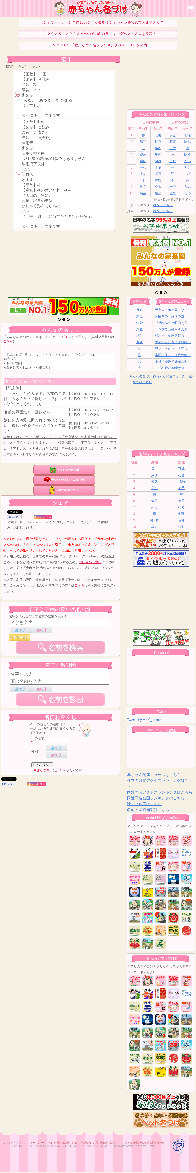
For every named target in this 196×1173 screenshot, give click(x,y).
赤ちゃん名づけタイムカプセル (64, 479)
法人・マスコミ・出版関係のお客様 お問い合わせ (137, 1142)
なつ (187, 193)
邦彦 (154, 507)
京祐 (143, 174)
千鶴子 (181, 481)
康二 (154, 468)
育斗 (139, 342)
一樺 (187, 174)
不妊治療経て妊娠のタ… (173, 361)
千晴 (158, 167)
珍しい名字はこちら (144, 804)
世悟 (143, 186)
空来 (158, 186)
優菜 (158, 193)
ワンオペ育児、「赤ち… (173, 348)
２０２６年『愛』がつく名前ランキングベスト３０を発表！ (101, 45)
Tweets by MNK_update (144, 720)
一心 (143, 167)
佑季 (181, 488)
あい (187, 161)
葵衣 (158, 148)
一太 (172, 148)
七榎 (158, 135)
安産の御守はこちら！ (64, 490)
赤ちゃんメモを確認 (64, 469)
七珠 (181, 513)
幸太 (154, 526)
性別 (34, 751)
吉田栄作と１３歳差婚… (173, 355)
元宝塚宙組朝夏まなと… (173, 310)
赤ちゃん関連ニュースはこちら (154, 775)
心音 (181, 475)
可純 (181, 468)
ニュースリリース (37, 1142)
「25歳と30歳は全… (173, 368)
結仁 (139, 335)
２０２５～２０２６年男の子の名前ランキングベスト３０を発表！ (101, 34)
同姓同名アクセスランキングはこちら (159, 792)
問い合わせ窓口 (90, 562)
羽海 (158, 161)
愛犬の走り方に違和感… (173, 342)
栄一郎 (154, 520)
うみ (187, 186)
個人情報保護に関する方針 (64, 1142)
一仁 (172, 161)
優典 (154, 481)
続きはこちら (163, 205)
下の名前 (37, 738)
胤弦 (139, 329)
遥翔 (143, 141)
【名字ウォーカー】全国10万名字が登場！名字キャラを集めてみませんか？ (101, 22)
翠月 (158, 174)
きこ (187, 167)
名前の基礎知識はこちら (148, 810)
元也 (154, 488)
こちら (8, 341)
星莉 (158, 154)
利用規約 (86, 1142)
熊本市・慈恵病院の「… (173, 335)
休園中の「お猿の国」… (173, 316)
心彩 (181, 526)
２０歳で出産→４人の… (173, 329)
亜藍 (172, 141)
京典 (154, 475)
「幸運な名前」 (41, 770)
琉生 (143, 193)
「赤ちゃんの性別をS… (173, 323)
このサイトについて (14, 1142)
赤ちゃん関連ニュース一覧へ (174, 376)
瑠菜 (181, 501)
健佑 (154, 501)
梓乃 (158, 141)
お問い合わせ (100, 1142)
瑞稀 (181, 520)
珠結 (187, 141)
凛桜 (139, 316)
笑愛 (139, 323)
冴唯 (139, 310)
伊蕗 (172, 135)
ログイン (64, 337)
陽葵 (187, 154)
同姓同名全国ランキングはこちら (156, 798)
